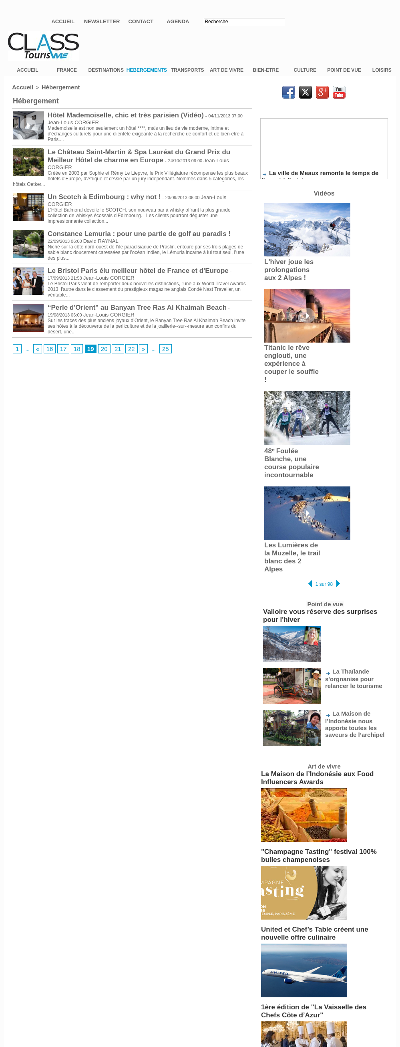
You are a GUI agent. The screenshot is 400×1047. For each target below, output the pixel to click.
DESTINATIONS (106, 75)
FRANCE (67, 75)
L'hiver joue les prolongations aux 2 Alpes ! (289, 272)
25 (153, 340)
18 (72, 340)
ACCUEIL (27, 75)
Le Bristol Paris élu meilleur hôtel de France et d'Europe (122, 262)
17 (59, 340)
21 (109, 340)
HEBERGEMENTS (147, 75)
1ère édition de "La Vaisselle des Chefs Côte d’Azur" (321, 930)
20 (96, 340)
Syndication (219, 1010)
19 (84, 340)
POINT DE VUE (344, 75)
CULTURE (305, 75)
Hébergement (52, 91)
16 (47, 340)
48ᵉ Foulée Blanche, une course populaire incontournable (290, 439)
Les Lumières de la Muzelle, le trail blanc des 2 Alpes (290, 519)
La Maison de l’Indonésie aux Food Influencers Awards (323, 717)
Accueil (62, 21)
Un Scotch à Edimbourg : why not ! (94, 190)
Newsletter (102, 21)
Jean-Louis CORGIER (158, 161)
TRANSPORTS (187, 75)
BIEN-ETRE (266, 75)
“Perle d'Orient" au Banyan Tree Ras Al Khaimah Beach (121, 298)
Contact (140, 21)
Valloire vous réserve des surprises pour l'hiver (317, 565)
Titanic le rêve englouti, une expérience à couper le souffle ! (289, 355)
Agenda (178, 21)
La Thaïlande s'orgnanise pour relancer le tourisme (354, 620)
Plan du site (180, 1010)
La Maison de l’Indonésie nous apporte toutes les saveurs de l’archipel (353, 665)
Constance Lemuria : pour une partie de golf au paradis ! (123, 226)
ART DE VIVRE (226, 75)
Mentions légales (200, 1026)
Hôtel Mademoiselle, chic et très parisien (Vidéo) (112, 118)
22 (121, 340)
